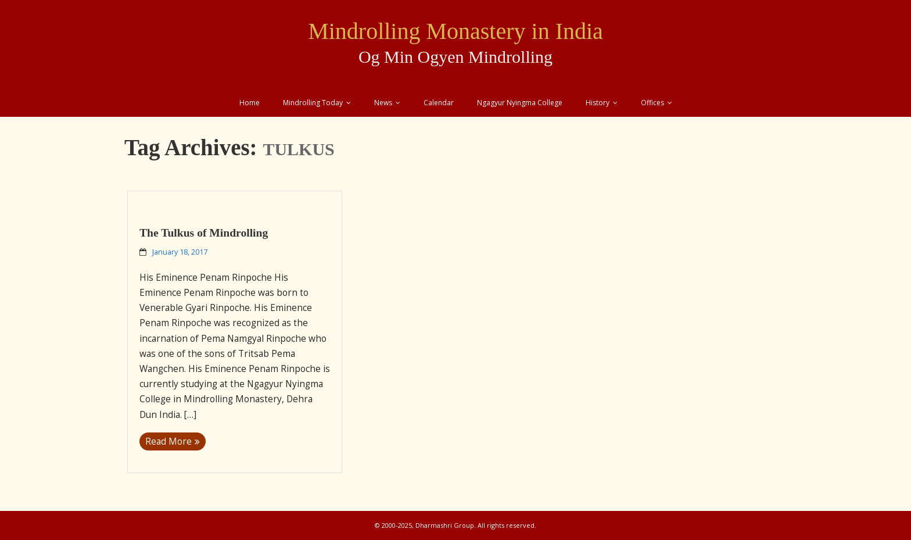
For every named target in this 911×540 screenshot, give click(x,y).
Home (249, 103)
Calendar (439, 103)
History (597, 103)
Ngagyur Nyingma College (519, 103)
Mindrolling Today (313, 103)
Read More (168, 441)
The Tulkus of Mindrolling (203, 233)
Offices (652, 103)
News (383, 103)
